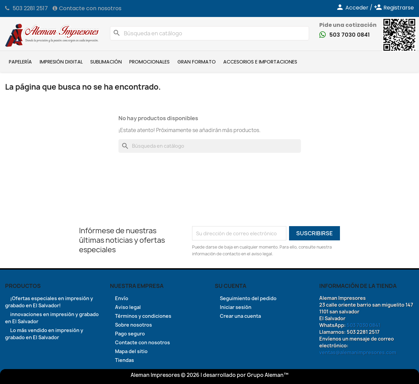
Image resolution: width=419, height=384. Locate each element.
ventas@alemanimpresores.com (357, 352)
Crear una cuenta (240, 316)
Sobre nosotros (133, 325)
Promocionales (149, 61)
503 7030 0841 (349, 35)
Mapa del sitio (131, 351)
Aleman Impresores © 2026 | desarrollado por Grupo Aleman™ (209, 375)
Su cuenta (230, 286)
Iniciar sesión (235, 307)
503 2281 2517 (30, 8)
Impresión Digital (61, 61)
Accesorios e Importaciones (260, 61)
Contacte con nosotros (90, 8)
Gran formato (196, 61)
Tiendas (124, 360)
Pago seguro (130, 333)
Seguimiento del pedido (248, 298)
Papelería (20, 61)
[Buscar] (209, 33)
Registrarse (394, 8)
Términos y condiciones (143, 316)
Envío (121, 298)
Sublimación (106, 61)
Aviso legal (128, 307)
